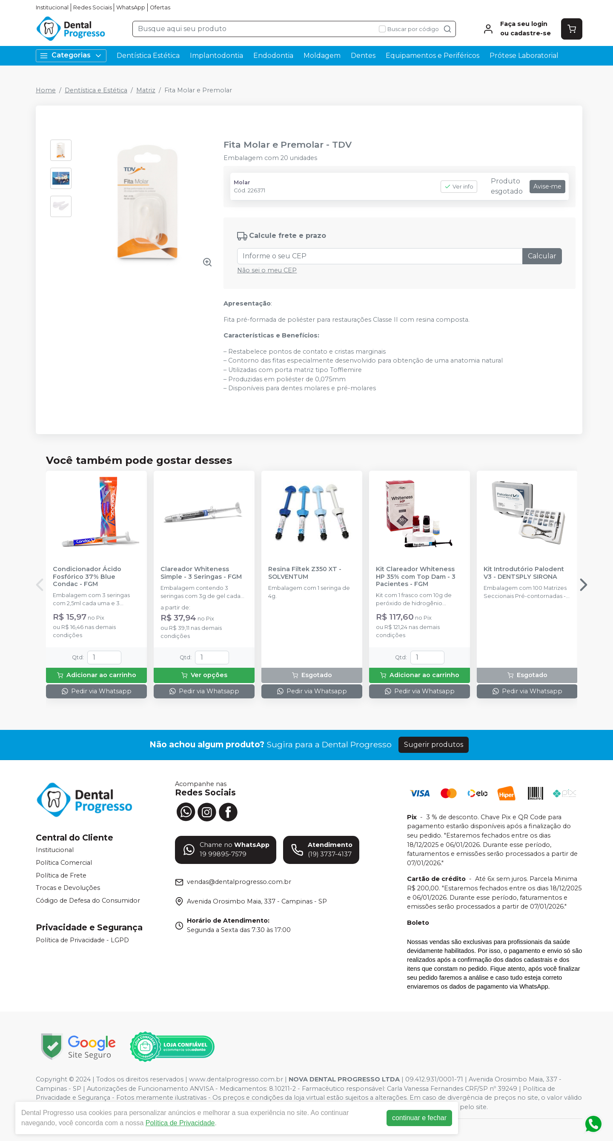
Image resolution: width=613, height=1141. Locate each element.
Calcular (542, 256)
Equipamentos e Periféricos (432, 55)
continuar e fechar (419, 1117)
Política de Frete (61, 875)
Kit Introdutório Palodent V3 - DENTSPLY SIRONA (524, 573)
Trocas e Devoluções (68, 888)
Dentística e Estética (96, 90)
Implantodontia (216, 55)
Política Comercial (64, 862)
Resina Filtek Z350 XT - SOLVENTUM (304, 573)
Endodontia (273, 55)
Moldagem (322, 55)
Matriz (145, 90)
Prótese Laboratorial (524, 55)
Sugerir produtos (433, 745)
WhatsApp (130, 7)
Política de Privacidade (180, 1123)
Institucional (52, 7)
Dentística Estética (148, 55)
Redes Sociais (92, 7)
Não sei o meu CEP (267, 270)
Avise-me (547, 186)
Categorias (71, 55)
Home (46, 90)
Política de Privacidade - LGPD (82, 940)
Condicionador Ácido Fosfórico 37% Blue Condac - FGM (87, 577)
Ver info (458, 186)
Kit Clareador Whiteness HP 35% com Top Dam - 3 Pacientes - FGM (415, 577)
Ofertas (160, 7)
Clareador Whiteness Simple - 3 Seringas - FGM (201, 573)
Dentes (363, 55)
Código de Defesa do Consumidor (88, 900)
